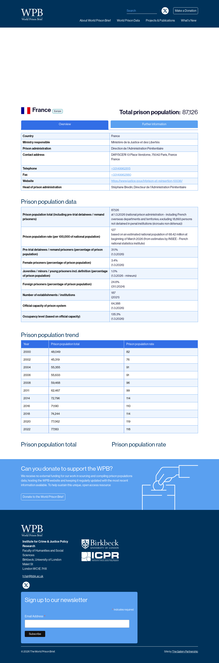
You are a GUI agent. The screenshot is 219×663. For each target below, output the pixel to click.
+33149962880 (121, 175)
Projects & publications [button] (160, 20)
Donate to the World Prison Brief (43, 497)
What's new (188, 20)
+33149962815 (120, 168)
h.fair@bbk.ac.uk (33, 576)
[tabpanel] (109, 296)
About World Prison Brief (95, 20)
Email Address (35, 616)
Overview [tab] (65, 124)
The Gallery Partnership (185, 651)
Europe (57, 111)
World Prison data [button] (128, 20)
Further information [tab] (154, 124)
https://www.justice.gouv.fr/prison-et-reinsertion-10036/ (146, 181)
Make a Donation (185, 10)
